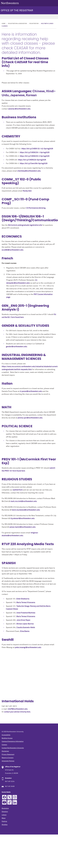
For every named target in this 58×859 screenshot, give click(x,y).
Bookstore (5, 808)
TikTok (9, 802)
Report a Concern (7, 757)
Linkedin (15, 802)
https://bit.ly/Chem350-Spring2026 (33, 163)
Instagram (15, 797)
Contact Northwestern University (13, 748)
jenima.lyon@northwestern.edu (30, 418)
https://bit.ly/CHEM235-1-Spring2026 (34, 152)
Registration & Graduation (17, 23)
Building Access (7, 738)
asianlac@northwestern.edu (19, 109)
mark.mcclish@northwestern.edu (23, 501)
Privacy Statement (8, 754)
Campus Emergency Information (13, 741)
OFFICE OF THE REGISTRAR (17, 10)
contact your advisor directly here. (17, 712)
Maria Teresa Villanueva (25, 602)
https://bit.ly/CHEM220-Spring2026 (32, 160)
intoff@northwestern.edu (18, 709)
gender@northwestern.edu (16, 346)
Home (4, 23)
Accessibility (6, 735)
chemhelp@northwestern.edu (29, 171)
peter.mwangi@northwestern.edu (28, 647)
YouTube (4, 802)
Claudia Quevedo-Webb (25, 627)
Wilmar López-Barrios (25, 624)
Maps (3, 818)
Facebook (4, 797)
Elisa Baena (24, 631)
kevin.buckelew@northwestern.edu (26, 510)
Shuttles (4, 824)
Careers (4, 744)
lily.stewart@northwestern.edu (22, 518)
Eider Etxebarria (22, 599)
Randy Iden (27, 191)
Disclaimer (5, 751)
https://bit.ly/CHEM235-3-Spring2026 (34, 156)
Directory (5, 811)
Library (4, 815)
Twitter (9, 797)
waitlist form (18, 490)
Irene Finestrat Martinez (25, 613)
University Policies (8, 761)
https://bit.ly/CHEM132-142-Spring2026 (37, 148)
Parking (4, 821)
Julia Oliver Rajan (23, 620)
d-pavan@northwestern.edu (31, 391)
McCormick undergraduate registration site (25, 225)
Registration (34, 23)
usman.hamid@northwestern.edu (22, 527)
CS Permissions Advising (35, 208)
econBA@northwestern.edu (12, 250)
